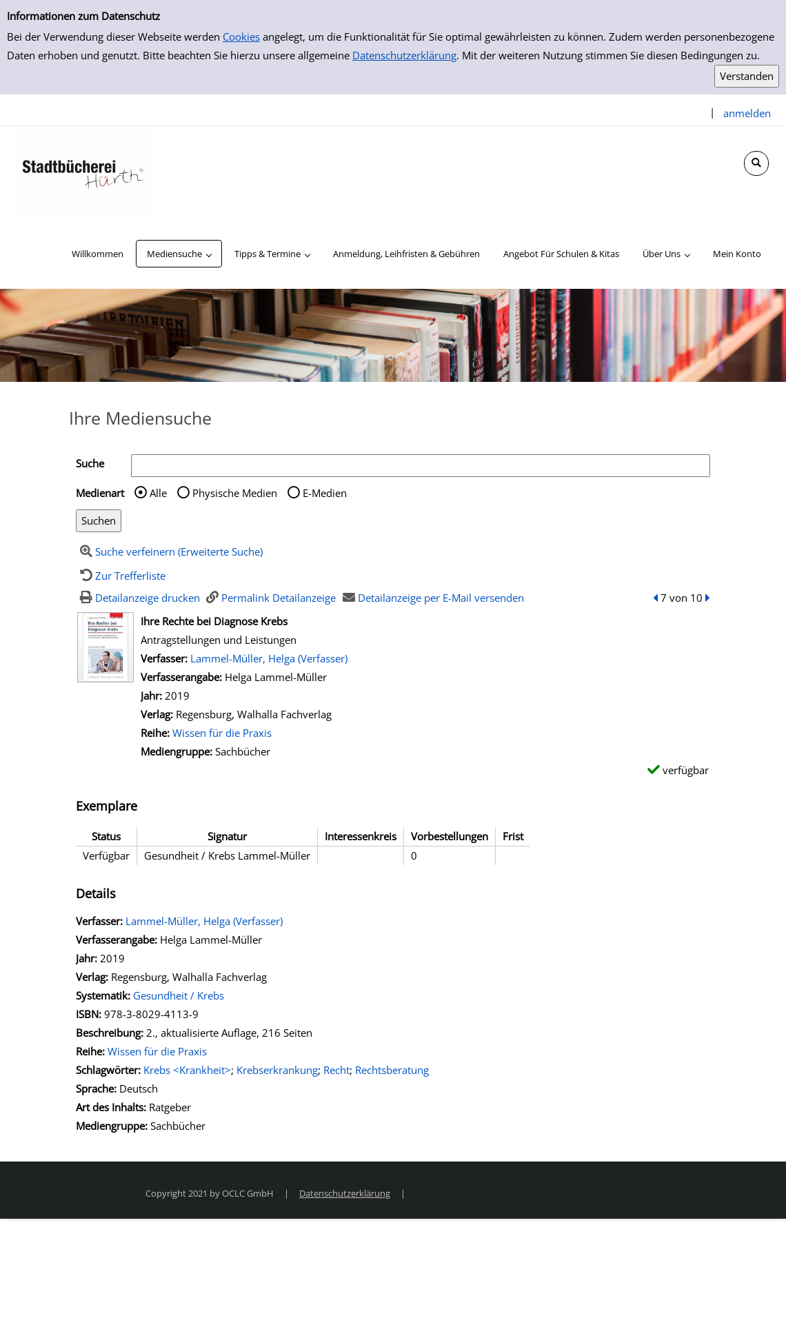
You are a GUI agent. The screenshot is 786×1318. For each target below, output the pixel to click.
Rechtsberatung (392, 1070)
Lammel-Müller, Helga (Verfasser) (268, 658)
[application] (179, 253)
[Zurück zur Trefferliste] (120, 575)
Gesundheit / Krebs (178, 995)
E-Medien (325, 493)
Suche (90, 463)
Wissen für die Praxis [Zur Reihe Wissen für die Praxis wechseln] (222, 733)
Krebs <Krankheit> (187, 1070)
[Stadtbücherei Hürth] (83, 171)
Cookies (241, 36)
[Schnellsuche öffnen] (756, 163)
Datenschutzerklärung (404, 55)
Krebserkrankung (277, 1070)
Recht (336, 1070)
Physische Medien (234, 493)
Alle (158, 493)
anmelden (747, 113)
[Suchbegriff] (420, 465)
